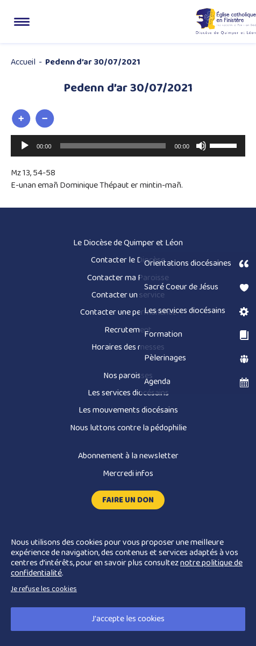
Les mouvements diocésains (128, 410)
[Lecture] (24, 145)
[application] (128, 146)
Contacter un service (128, 295)
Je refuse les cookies (44, 589)
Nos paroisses (128, 375)
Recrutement (128, 330)
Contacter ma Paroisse (128, 278)
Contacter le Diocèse (128, 260)
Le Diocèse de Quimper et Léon (128, 243)
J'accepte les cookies (128, 619)
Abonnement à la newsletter (128, 456)
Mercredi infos (128, 473)
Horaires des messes (128, 347)
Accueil (23, 62)
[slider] (113, 145)
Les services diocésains (128, 393)
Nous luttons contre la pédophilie (128, 428)
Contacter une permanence (128, 312)
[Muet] (201, 145)
